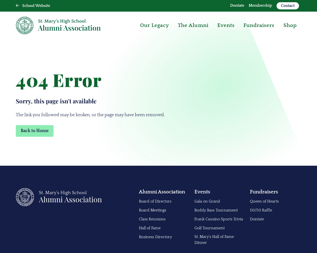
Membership (260, 5)
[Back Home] (58, 25)
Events (226, 25)
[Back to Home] (59, 205)
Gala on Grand (207, 201)
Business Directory (155, 237)
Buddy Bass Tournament (216, 210)
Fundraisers (264, 192)
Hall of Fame (150, 228)
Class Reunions (152, 219)
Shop (290, 25)
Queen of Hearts (264, 201)
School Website (33, 5)
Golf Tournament (209, 228)
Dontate (237, 5)
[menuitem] (237, 5)
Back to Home (35, 130)
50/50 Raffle (261, 210)
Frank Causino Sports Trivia (218, 219)
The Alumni (193, 25)
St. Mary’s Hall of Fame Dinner (214, 239)
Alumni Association (162, 192)
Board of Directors (155, 201)
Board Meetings (152, 210)
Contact (288, 5)
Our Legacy (154, 25)
